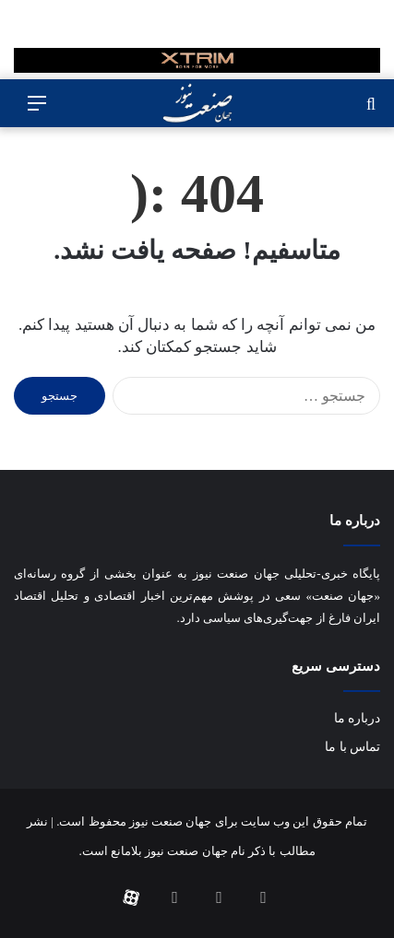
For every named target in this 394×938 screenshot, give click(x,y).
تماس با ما (352, 747)
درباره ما (357, 718)
